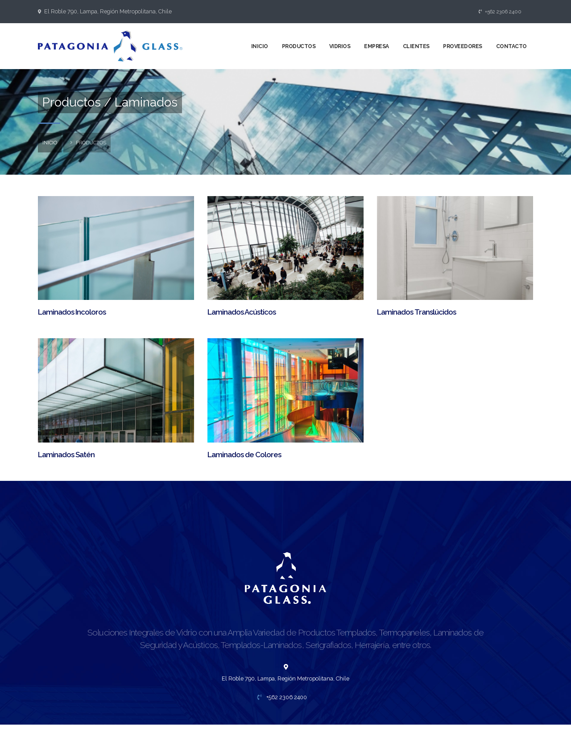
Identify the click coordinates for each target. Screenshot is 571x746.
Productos (299, 46)
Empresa (376, 46)
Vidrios (340, 46)
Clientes (416, 46)
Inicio (259, 46)
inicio (49, 142)
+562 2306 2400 (500, 11)
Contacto (511, 46)
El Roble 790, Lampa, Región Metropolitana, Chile (108, 11)
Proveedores (462, 46)
